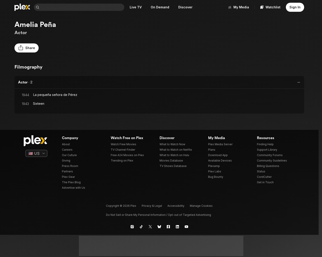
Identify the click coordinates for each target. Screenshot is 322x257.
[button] (26, 47)
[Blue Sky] (159, 226)
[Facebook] (168, 226)
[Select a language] (36, 153)
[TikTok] (141, 226)
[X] (150, 226)
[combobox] (82, 7)
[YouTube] (186, 226)
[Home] (22, 7)
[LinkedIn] (177, 226)
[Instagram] (132, 226)
